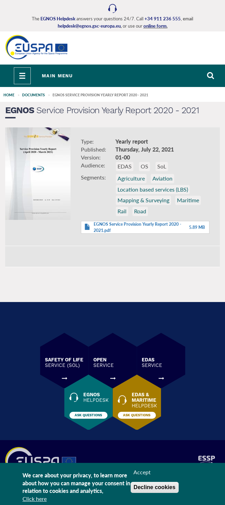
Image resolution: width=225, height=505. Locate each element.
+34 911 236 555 (162, 18)
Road (140, 211)
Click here (34, 499)
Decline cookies (155, 488)
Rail (122, 211)
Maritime (188, 200)
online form (155, 26)
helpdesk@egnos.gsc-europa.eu (89, 26)
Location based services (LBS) (153, 189)
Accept (142, 472)
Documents (33, 95)
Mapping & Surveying (143, 200)
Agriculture (131, 178)
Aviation (162, 178)
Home (9, 95)
